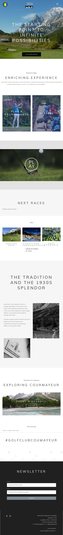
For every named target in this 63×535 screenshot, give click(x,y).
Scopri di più (31, 405)
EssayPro (48, 84)
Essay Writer (23, 328)
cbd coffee (12, 315)
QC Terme (29, 251)
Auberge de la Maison (32, 249)
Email (8, 489)
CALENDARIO (31, 54)
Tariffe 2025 (11, 244)
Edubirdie (54, 84)
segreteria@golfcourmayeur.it (47, 530)
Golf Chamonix (51, 244)
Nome (9, 481)
